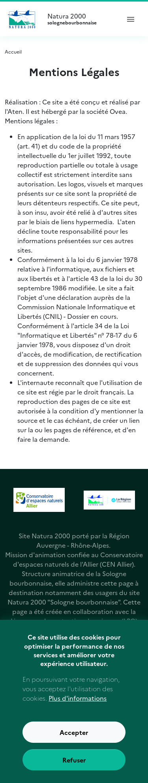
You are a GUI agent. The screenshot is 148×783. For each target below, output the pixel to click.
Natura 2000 (80, 19)
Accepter (74, 737)
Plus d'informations (78, 703)
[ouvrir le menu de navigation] (131, 19)
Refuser (74, 765)
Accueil (13, 51)
